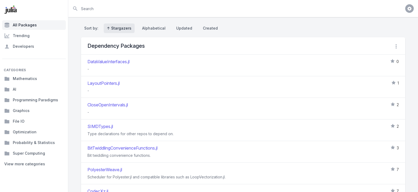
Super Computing (24, 153)
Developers (19, 46)
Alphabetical (154, 28)
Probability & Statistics (29, 142)
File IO (14, 121)
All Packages (20, 25)
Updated (184, 28)
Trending (17, 35)
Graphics (17, 110)
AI (10, 89)
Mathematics (20, 78)
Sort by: (92, 28)
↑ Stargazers (119, 28)
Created (210, 28)
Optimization (20, 132)
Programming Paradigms (31, 100)
